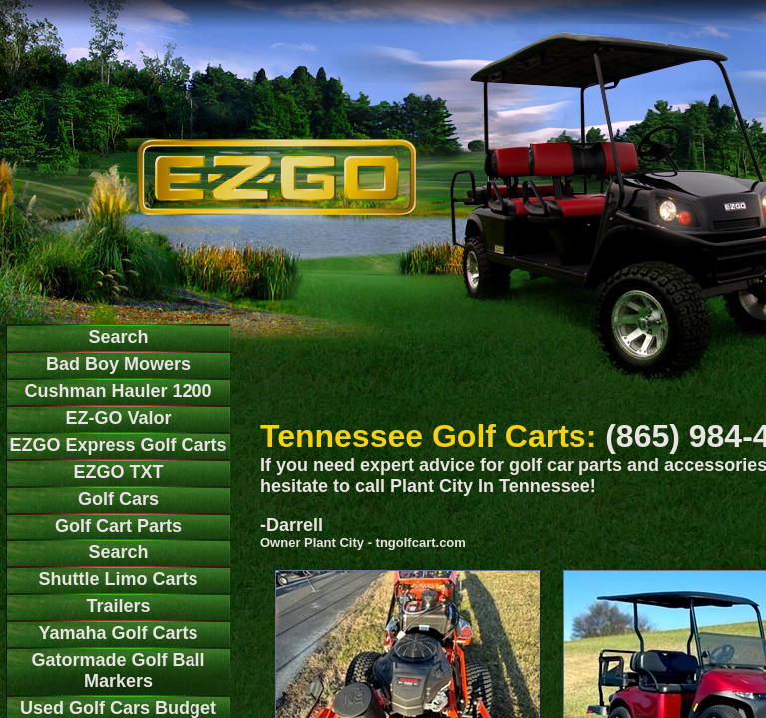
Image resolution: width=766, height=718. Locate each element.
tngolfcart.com (421, 543)
